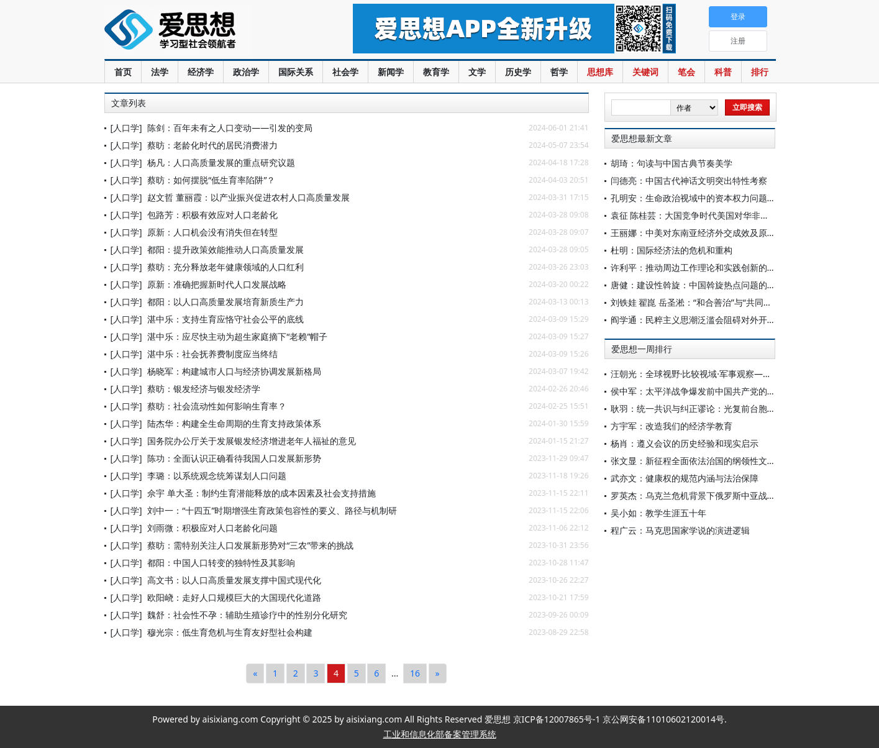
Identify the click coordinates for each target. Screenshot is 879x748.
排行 (759, 72)
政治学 (246, 72)
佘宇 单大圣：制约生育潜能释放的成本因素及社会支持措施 (261, 493)
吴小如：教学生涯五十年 (658, 513)
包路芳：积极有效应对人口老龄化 (212, 215)
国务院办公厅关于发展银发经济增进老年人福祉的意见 (251, 441)
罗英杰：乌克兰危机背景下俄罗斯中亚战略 (693, 495)
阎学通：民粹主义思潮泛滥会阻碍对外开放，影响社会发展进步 (732, 320)
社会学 (345, 72)
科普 (723, 72)
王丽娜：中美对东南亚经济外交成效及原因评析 (702, 233)
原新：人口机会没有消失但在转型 (212, 232)
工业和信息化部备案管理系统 (439, 734)
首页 (123, 72)
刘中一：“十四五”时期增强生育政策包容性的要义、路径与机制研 (272, 510)
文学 (477, 72)
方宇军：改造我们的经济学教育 (671, 426)
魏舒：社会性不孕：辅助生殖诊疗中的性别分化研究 (247, 615)
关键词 (645, 72)
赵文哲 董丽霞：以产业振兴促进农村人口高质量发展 (248, 197)
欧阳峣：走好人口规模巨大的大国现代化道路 (234, 597)
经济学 (201, 72)
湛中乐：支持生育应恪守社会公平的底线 (225, 319)
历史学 (518, 72)
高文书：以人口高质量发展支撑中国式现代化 (234, 580)
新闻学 (391, 72)
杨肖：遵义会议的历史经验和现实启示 (684, 443)
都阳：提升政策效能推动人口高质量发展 (225, 249)
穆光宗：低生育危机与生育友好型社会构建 (229, 632)
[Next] (438, 673)
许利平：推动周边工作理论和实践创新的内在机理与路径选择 (728, 267)
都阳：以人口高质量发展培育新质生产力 (225, 302)
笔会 (686, 72)
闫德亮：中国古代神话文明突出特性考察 (689, 180)
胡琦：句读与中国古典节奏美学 (671, 163)
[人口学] (126, 128)
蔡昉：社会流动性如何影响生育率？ (216, 406)
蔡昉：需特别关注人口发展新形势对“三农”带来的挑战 (250, 545)
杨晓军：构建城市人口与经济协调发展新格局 (234, 371)
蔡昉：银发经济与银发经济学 (203, 389)
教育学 (436, 72)
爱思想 (203, 31)
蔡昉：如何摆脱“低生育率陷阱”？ (211, 180)
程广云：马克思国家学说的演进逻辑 (680, 530)
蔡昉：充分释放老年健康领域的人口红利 (225, 267)
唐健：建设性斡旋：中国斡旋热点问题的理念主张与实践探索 (728, 285)
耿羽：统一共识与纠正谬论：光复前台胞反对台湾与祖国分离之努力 (741, 408)
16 (415, 673)
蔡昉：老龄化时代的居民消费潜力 (212, 145)
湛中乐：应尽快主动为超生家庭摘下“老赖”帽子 (237, 336)
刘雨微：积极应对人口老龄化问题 (212, 528)
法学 (159, 72)
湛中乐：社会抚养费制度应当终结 (212, 354)
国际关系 (295, 72)
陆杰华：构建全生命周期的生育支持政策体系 (234, 423)
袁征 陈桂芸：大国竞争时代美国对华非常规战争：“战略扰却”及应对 (741, 215)
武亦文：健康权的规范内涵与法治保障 (684, 478)
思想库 (600, 72)
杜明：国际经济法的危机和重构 (671, 250)
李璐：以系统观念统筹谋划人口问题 (216, 475)
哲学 (559, 72)
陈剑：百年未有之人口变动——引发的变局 (229, 128)
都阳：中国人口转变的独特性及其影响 (221, 562)
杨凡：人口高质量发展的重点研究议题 (221, 162)
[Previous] (255, 673)
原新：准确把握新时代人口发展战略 (216, 284)
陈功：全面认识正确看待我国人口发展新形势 (234, 458)
